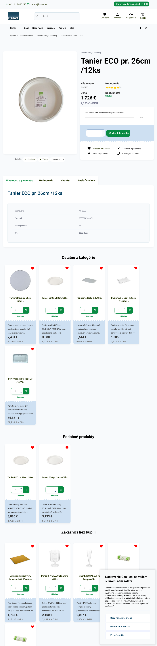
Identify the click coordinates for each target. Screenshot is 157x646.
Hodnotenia (46, 180)
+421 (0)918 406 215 (18, 560)
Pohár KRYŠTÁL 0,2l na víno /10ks (48, 484)
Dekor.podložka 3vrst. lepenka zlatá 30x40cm (18, 484)
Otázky (65, 180)
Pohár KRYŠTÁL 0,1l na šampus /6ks (78, 484)
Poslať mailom (86, 180)
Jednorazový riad (26, 36)
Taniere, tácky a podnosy (47, 36)
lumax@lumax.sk (16, 564)
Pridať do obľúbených (102, 149)
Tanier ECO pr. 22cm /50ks (48, 295)
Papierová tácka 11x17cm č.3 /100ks (108, 295)
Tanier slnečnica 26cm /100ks (18, 295)
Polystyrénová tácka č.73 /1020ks (139, 295)
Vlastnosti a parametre (19, 180)
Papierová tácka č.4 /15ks (78, 295)
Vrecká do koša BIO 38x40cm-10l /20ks (108, 484)
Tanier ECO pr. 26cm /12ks (71, 36)
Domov (13, 36)
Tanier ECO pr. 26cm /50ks (48, 389)
